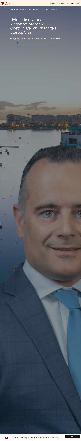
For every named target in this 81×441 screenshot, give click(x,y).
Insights (63, 3)
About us (51, 3)
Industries (60, 3)
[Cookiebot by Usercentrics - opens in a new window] (6, 439)
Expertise (55, 3)
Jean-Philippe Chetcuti (19, 38)
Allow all (72, 432)
